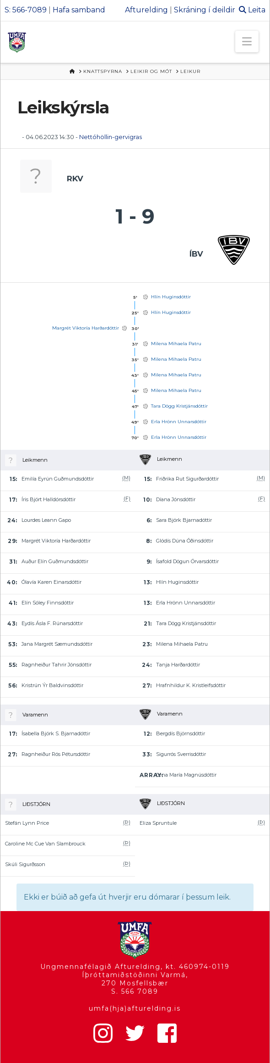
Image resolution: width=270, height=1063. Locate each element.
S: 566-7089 (26, 10)
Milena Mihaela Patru (176, 344)
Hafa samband (79, 10)
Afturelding (146, 10)
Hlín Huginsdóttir (171, 297)
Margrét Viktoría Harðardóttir (85, 328)
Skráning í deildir (204, 10)
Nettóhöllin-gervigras (110, 136)
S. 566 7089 (134, 991)
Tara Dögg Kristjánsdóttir (179, 406)
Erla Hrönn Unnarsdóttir (178, 422)
